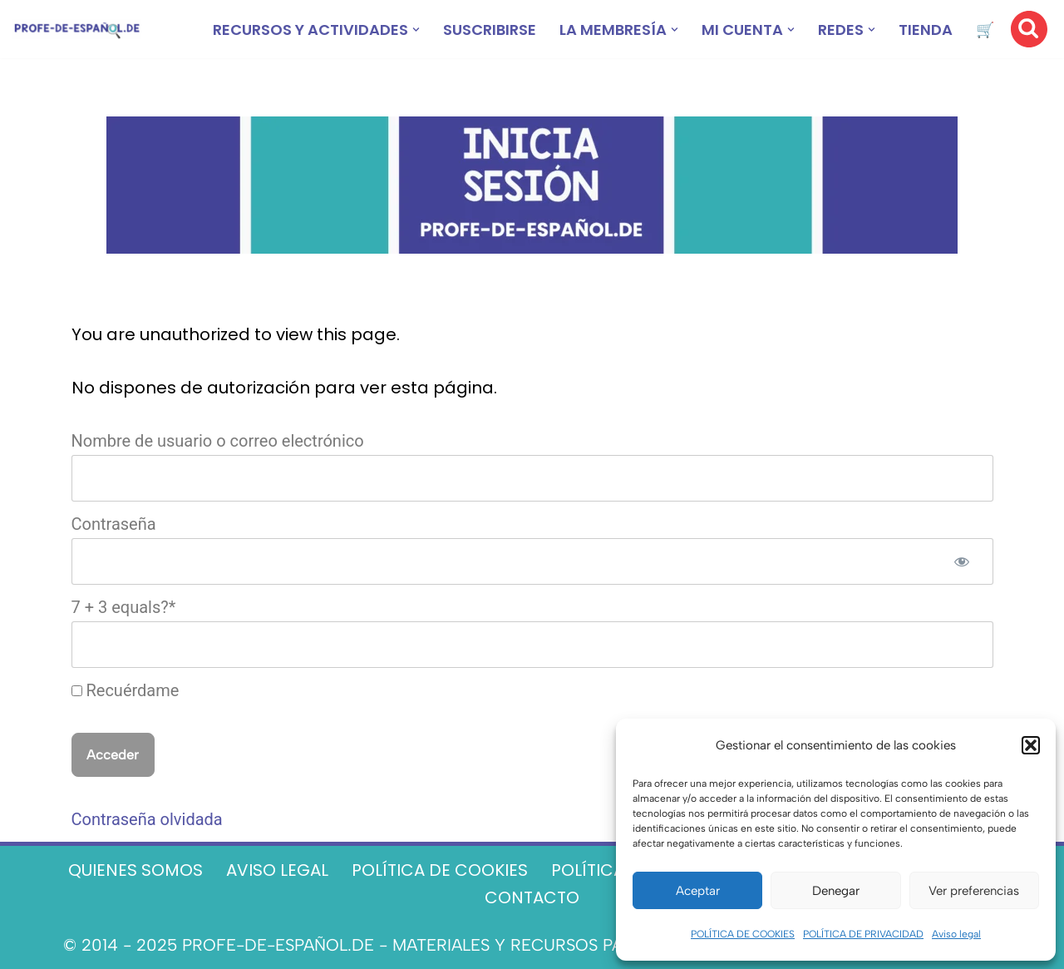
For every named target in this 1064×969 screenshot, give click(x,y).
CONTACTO (532, 897)
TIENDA (926, 29)
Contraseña (113, 524)
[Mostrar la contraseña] (961, 561)
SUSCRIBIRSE (489, 29)
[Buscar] (1029, 29)
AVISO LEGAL (277, 870)
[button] (1030, 745)
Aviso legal (956, 934)
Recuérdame (125, 690)
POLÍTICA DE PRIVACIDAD (863, 934)
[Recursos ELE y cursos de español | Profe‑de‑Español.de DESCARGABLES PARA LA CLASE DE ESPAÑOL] (76, 29)
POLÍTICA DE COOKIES (743, 934)
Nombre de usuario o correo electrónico (217, 441)
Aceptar (698, 890)
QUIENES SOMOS (135, 870)
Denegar (836, 890)
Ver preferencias (974, 890)
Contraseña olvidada (147, 819)
